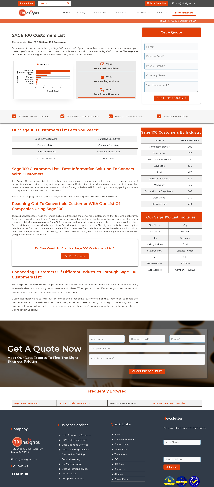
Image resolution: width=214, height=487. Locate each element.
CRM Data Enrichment (74, 440)
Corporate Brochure (124, 439)
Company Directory (73, 478)
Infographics (120, 449)
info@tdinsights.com (186, 3)
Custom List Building (73, 454)
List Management (72, 464)
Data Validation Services (75, 468)
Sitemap (118, 474)
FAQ (116, 459)
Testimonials (120, 454)
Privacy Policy (121, 479)
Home (162, 20)
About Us (118, 434)
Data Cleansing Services (75, 449)
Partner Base (69, 473)
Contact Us (119, 469)
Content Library (122, 444)
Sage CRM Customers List (28, 403)
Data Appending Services (76, 435)
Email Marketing (71, 459)
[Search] (68, 3)
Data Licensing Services (75, 444)
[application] (91, 13)
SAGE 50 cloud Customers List (74, 403)
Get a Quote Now (158, 3)
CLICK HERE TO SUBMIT (171, 98)
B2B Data (119, 464)
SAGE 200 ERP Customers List (169, 403)
